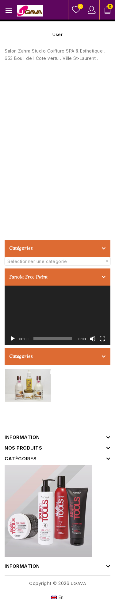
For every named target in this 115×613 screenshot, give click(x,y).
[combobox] (57, 261)
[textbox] (57, 261)
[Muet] (93, 339)
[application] (57, 315)
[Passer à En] (57, 597)
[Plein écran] (102, 339)
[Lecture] (13, 339)
